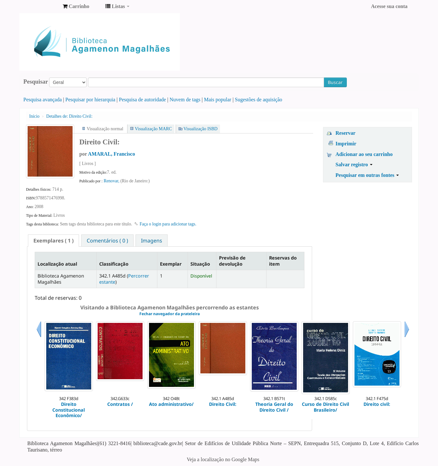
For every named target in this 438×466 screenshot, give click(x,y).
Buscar (335, 82)
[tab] (53, 240)
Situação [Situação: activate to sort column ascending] (200, 264)
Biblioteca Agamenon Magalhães (42, 6)
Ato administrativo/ (171, 404)
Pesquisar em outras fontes (367, 175)
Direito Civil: (69, 116)
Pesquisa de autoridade (142, 99)
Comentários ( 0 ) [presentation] (107, 240)
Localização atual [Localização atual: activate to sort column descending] (57, 264)
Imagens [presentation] (151, 240)
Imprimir (346, 143)
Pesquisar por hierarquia (91, 99)
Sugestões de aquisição (258, 99)
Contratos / (120, 404)
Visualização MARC (153, 128)
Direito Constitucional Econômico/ (68, 409)
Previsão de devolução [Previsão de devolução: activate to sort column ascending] (232, 261)
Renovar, (112, 180)
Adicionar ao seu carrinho (364, 154)
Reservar (345, 133)
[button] (76, 6)
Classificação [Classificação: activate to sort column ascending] (113, 264)
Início (34, 116)
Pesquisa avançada (42, 99)
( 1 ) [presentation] (53, 240)
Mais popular (217, 99)
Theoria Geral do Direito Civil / (274, 407)
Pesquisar (35, 81)
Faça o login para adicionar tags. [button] (168, 224)
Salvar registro (354, 164)
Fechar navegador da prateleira (169, 313)
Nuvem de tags (185, 99)
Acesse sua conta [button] (389, 6)
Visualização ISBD (200, 128)
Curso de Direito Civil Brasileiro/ (325, 407)
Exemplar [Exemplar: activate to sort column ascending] (170, 264)
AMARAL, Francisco (111, 154)
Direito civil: (377, 404)
